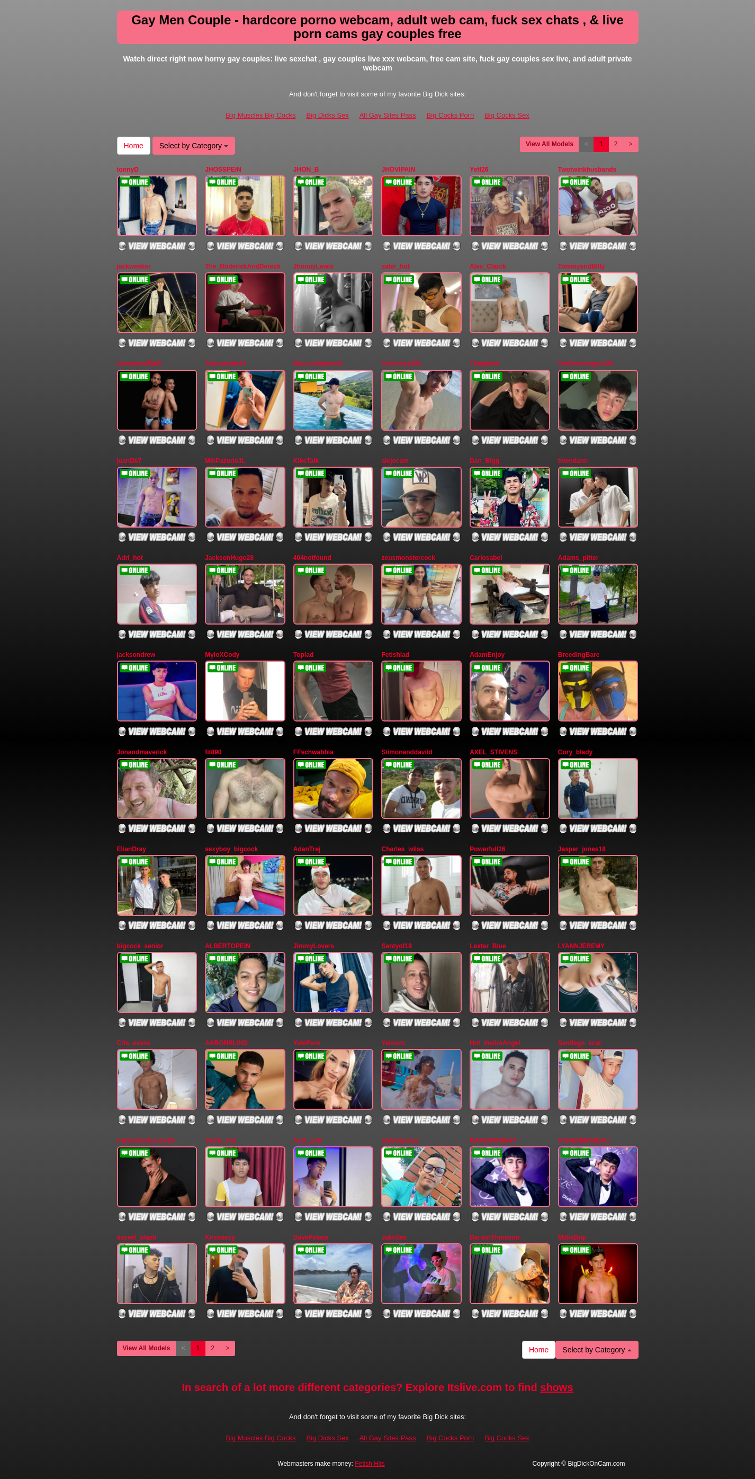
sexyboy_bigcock (231, 849)
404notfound (312, 558)
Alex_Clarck (488, 266)
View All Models (549, 144)
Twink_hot (220, 1140)
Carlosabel (486, 558)
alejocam (394, 461)
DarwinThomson (494, 1237)
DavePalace (311, 1237)
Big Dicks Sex (327, 115)
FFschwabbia (313, 752)
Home (133, 145)
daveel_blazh (137, 1237)
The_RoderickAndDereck (243, 266)
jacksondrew (136, 654)
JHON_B (306, 169)
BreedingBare (579, 654)
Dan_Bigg (484, 461)
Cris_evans (134, 1043)
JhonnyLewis (313, 266)
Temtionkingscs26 (585, 363)
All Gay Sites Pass (387, 115)
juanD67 (129, 461)
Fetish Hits (370, 1463)
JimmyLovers (313, 946)
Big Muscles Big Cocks (260, 115)
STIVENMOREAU (583, 1140)
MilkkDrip (572, 1237)
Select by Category (193, 145)
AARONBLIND (226, 1043)
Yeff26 (479, 169)
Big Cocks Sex (506, 115)
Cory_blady (575, 752)
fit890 (213, 752)
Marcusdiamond (317, 363)
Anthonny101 (401, 363)
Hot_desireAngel (495, 1043)
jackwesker (134, 266)
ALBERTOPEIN (227, 946)
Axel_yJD (307, 1140)
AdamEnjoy (487, 654)
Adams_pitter (578, 558)
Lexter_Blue (488, 946)
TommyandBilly (581, 266)
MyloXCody (222, 654)
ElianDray (131, 849)
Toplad (303, 654)
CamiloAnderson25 (146, 1140)
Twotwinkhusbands (587, 169)
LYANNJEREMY (581, 946)
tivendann (573, 461)
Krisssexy (220, 1237)
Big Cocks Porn (450, 115)
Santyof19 (396, 946)
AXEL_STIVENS (493, 752)
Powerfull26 (487, 849)
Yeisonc (393, 1043)
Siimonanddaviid (406, 752)
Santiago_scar (579, 1043)
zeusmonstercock (408, 558)
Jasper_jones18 (582, 849)
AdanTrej (306, 849)
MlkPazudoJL (225, 461)
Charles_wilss (402, 849)
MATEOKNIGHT (493, 1140)
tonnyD (128, 169)
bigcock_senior (140, 946)
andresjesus (399, 1140)
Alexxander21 (225, 363)
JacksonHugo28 (229, 558)
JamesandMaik (139, 363)
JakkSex (394, 1237)
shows (556, 1387)
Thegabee (484, 363)
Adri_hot (130, 558)
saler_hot (395, 266)
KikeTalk (306, 461)
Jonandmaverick (142, 752)
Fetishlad (395, 654)
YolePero (306, 1043)
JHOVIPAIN (398, 169)
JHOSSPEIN (223, 169)
